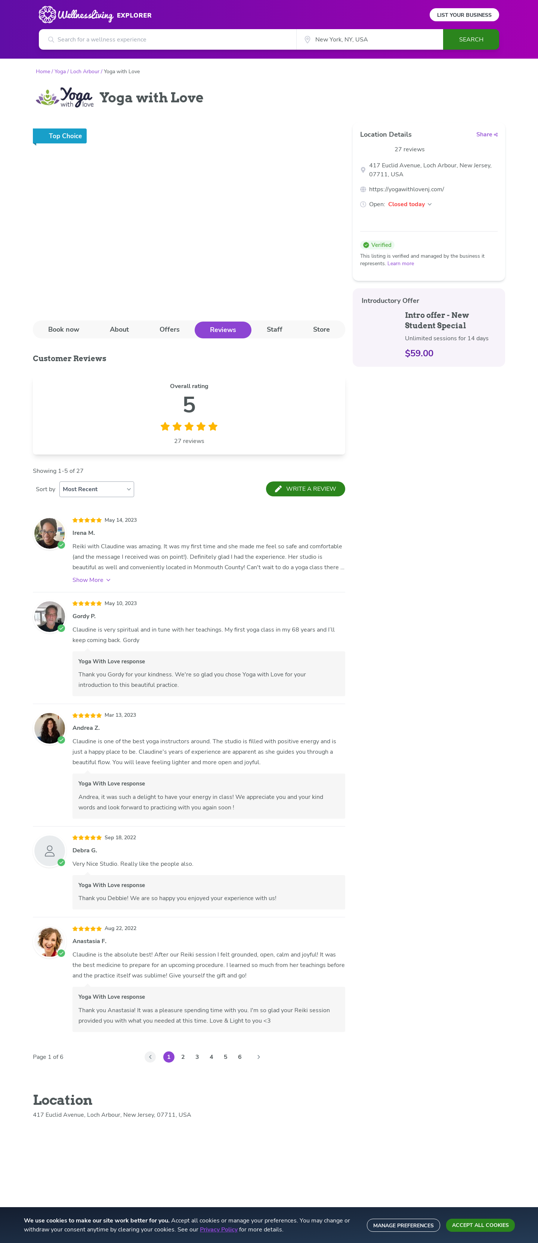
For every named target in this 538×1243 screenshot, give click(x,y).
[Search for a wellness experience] (167, 39)
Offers (170, 329)
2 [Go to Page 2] (183, 1057)
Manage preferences (403, 1225)
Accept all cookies (480, 1225)
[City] (369, 39)
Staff (274, 329)
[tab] (64, 329)
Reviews (223, 329)
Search (471, 39)
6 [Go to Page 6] (240, 1057)
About (119, 329)
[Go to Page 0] (150, 1057)
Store (321, 329)
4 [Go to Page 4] (211, 1057)
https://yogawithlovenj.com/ (406, 189)
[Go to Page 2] (258, 1057)
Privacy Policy (219, 1229)
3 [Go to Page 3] (197, 1057)
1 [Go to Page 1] (169, 1057)
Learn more (400, 263)
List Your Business (464, 15)
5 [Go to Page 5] (226, 1057)
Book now (63, 329)
